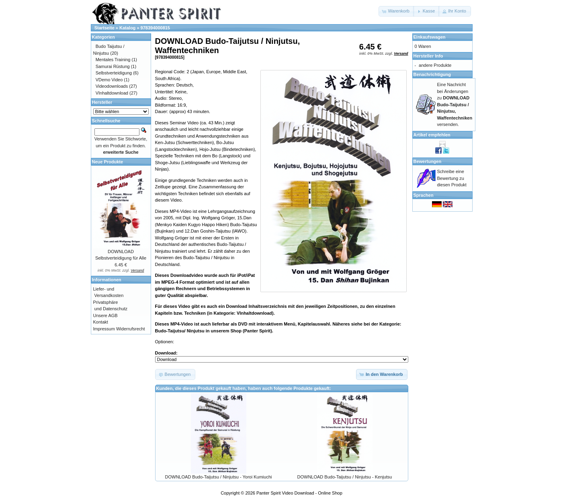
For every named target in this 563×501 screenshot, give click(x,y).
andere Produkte (435, 65)
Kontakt (100, 322)
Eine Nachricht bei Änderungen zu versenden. (455, 104)
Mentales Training (113, 59)
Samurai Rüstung (113, 66)
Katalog (127, 27)
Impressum (104, 328)
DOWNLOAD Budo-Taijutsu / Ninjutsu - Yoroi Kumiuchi (218, 476)
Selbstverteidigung (114, 72)
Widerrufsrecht (130, 328)
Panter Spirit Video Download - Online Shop (299, 493)
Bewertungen (428, 161)
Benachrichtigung (432, 74)
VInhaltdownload (112, 93)
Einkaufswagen (430, 37)
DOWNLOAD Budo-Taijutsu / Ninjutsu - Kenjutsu (344, 476)
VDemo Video (109, 79)
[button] (396, 11)
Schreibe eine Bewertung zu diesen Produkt (452, 178)
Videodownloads (112, 86)
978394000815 (155, 27)
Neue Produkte (107, 161)
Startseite (104, 27)
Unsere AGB (105, 315)
